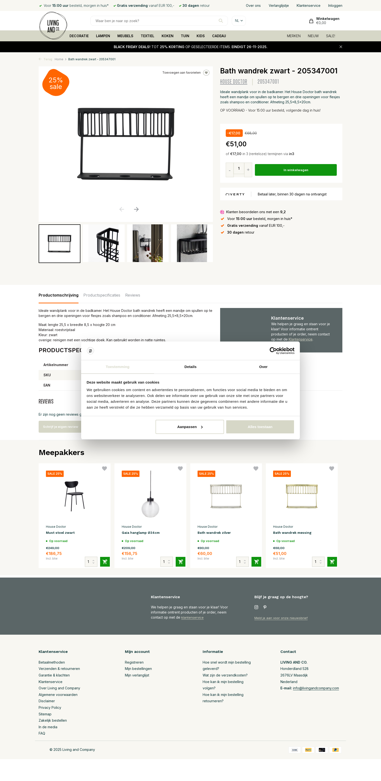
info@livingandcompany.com (316, 688)
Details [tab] (190, 366)
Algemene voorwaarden (58, 695)
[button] (136, 209)
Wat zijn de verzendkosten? (225, 675)
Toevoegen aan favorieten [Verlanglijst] (185, 73)
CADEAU (219, 36)
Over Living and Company (59, 688)
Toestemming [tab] (118, 366)
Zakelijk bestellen (53, 720)
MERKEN (294, 36)
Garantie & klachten (54, 675)
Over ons (253, 5)
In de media (48, 727)
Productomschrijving (58, 295)
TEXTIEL (147, 36)
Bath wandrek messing (295, 533)
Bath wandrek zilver (217, 533)
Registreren (134, 662)
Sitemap (45, 714)
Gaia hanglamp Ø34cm (143, 533)
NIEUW (313, 36)
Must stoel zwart (63, 533)
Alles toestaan (260, 427)
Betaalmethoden (52, 662)
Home (61, 59)
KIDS (201, 36)
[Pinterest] (265, 607)
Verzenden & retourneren (59, 669)
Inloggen (335, 5)
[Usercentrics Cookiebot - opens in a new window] (273, 350)
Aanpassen (190, 427)
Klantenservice (308, 5)
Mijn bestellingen (138, 669)
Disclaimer (47, 701)
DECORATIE (79, 36)
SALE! (330, 36)
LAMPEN (103, 36)
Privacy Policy (50, 707)
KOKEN (167, 36)
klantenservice (193, 617)
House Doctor (233, 82)
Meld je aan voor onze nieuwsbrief (282, 618)
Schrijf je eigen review (65, 427)
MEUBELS (125, 36)
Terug (45, 59)
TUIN (185, 36)
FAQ (42, 733)
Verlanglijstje (279, 5)
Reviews (132, 295)
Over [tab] (263, 366)
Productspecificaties (101, 295)
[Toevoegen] (102, 557)
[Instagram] (256, 607)
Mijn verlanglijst (137, 675)
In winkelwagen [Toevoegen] (296, 170)
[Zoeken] (159, 21)
